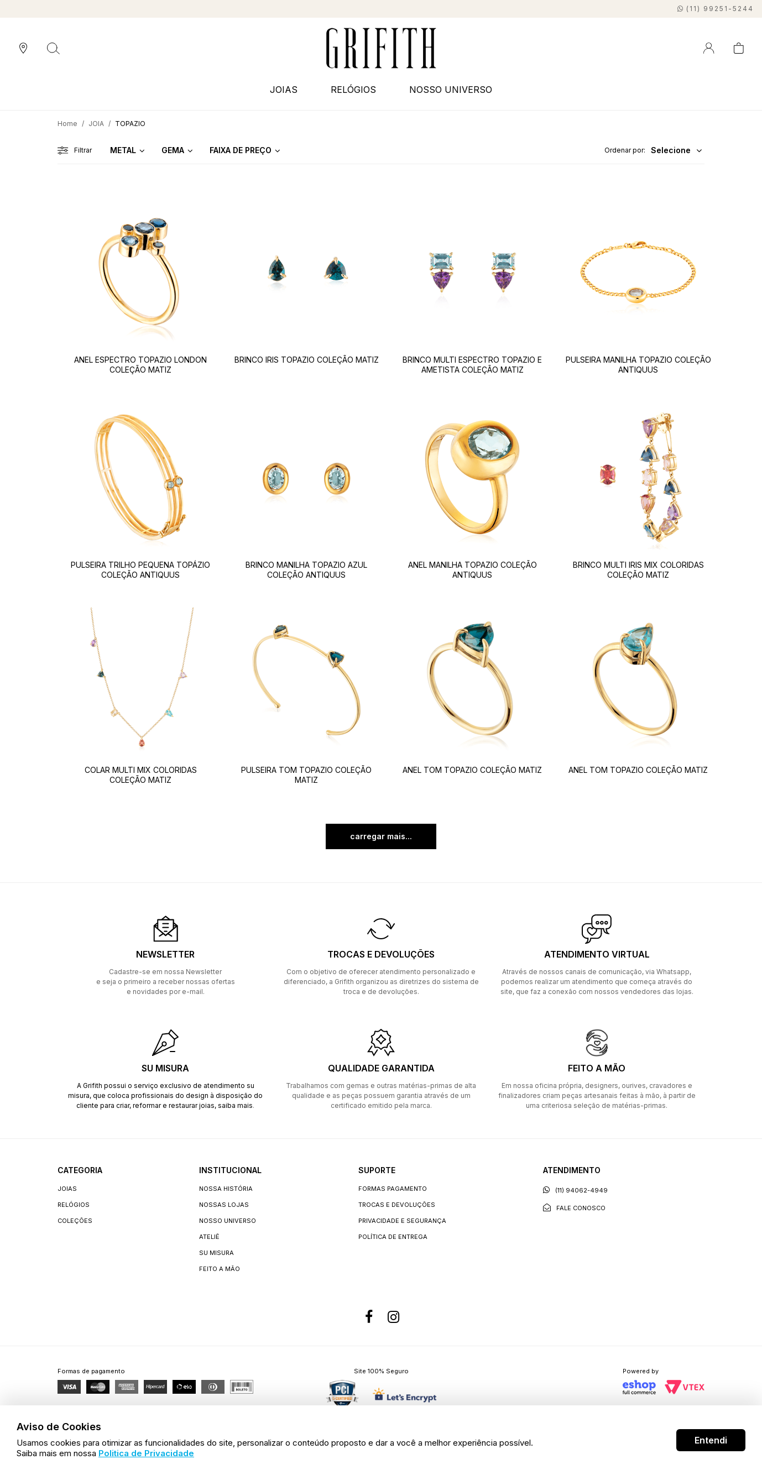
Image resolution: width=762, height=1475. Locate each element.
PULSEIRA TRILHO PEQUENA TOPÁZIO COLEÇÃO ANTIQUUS (140, 569)
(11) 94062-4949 (575, 1190)
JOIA (96, 123)
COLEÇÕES (75, 1221)
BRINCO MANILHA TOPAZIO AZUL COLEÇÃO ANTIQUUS (306, 569)
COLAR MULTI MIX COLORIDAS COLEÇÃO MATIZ (141, 774)
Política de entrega (392, 1237)
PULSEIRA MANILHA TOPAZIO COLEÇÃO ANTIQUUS (638, 364)
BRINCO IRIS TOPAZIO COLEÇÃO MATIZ (306, 359)
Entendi (711, 1440)
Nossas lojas (224, 1205)
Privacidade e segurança (402, 1221)
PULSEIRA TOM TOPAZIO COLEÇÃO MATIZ (306, 774)
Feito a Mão (219, 1269)
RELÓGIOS (353, 89)
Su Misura (216, 1253)
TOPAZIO (130, 123)
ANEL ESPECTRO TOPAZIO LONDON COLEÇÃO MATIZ (140, 364)
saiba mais (235, 1105)
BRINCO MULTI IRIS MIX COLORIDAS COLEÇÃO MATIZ (638, 569)
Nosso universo (227, 1221)
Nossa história (226, 1188)
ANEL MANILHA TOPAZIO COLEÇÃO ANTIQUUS (472, 569)
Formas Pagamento (392, 1188)
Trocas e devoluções (396, 1205)
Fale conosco (574, 1208)
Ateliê (209, 1237)
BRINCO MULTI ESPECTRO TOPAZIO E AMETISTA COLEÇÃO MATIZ (472, 364)
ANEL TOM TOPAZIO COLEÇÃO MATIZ (472, 770)
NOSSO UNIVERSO (450, 89)
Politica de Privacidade (146, 1453)
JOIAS (284, 89)
